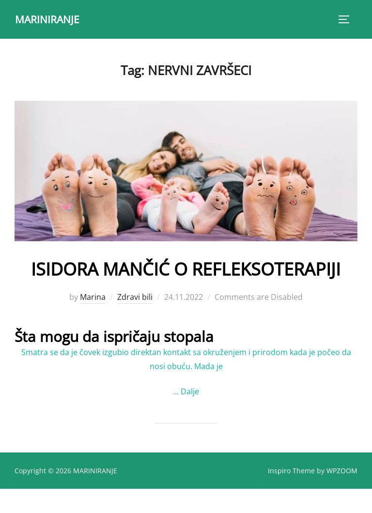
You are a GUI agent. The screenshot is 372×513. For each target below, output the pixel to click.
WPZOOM (341, 494)
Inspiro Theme (291, 494)
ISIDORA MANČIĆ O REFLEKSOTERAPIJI (186, 280)
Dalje (190, 415)
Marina (93, 321)
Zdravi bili (135, 321)
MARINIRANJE (49, 19)
